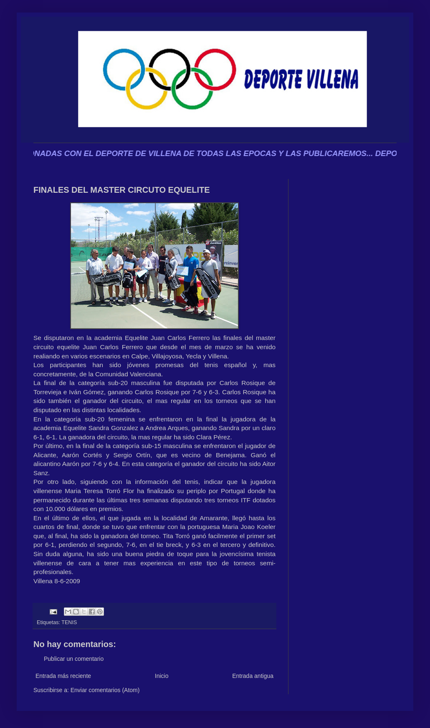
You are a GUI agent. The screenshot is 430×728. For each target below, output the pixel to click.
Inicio (162, 676)
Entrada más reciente (63, 676)
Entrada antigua (252, 676)
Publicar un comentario (74, 658)
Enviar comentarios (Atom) (105, 690)
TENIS (69, 622)
